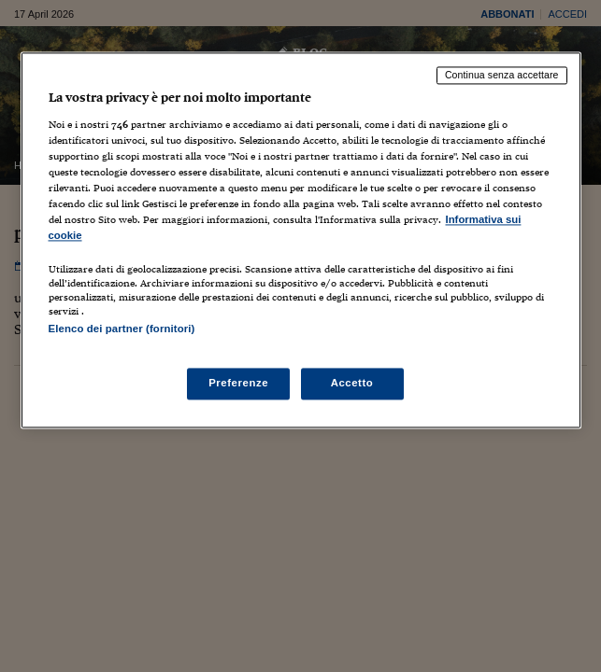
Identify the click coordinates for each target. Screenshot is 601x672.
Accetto (352, 383)
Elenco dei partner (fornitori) (122, 329)
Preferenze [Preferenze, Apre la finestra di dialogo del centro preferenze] (238, 383)
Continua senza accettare (502, 74)
